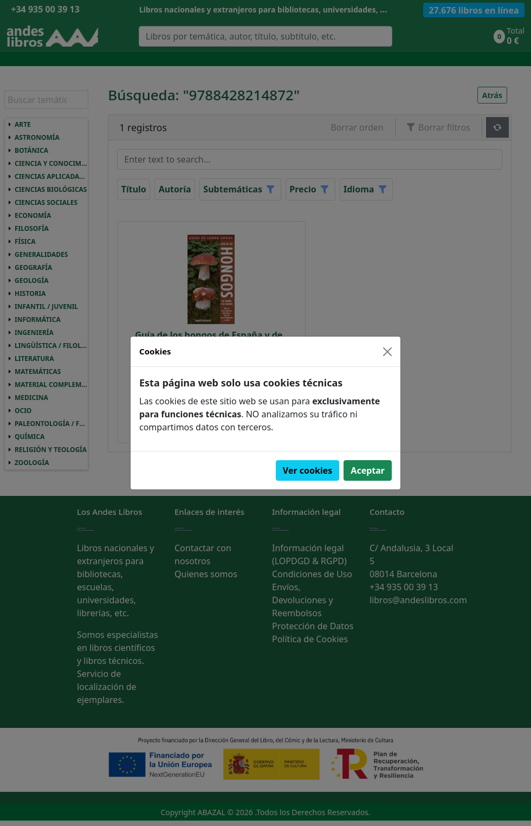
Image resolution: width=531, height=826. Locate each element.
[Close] (387, 351)
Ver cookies (308, 470)
